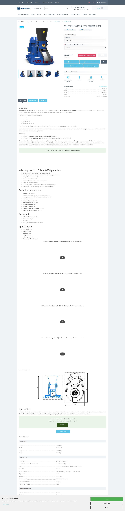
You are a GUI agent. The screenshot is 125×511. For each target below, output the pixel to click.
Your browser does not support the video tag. (62, 161)
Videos (33, 14)
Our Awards (92, 14)
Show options (6, 504)
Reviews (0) (43, 100)
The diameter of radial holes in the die (74, 44)
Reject (106, 507)
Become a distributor (62, 14)
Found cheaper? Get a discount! (86, 55)
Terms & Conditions (41, 2)
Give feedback (86, 30)
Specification (32, 100)
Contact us (62, 424)
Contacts (51, 2)
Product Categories (23, 14)
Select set (67, 37)
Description (22, 100)
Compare (73, 66)
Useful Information (49, 14)
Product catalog (91, 66)
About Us (30, 2)
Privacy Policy (21, 2)
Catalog (58, 2)
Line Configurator (75, 14)
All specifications (103, 86)
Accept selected (106, 503)
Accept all (107, 499)
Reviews (85, 14)
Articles (39, 14)
